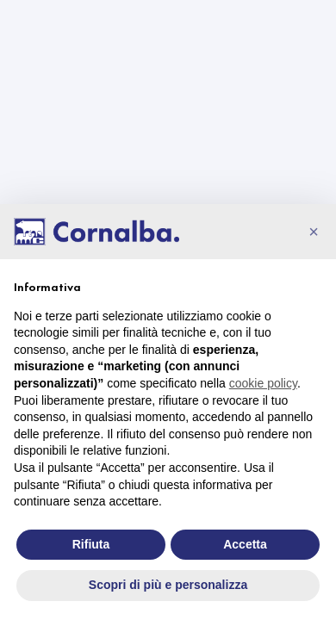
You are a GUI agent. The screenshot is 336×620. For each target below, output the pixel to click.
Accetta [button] (245, 544)
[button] (313, 231)
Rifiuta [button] (91, 544)
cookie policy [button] (263, 383)
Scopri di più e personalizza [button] (168, 585)
